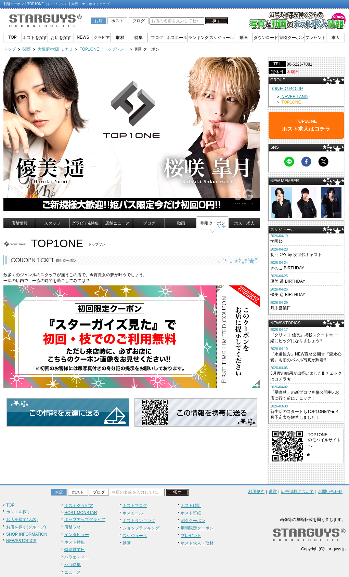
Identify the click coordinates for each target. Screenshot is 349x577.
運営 (273, 491)
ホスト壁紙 (191, 513)
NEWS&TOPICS (21, 540)
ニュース (72, 572)
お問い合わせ (330, 491)
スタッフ (52, 223)
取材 (120, 37)
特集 (138, 37)
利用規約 (256, 491)
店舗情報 (19, 223)
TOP (12, 37)
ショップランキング (140, 528)
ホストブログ (134, 505)
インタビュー (76, 534)
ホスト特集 (74, 542)
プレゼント (315, 37)
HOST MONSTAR (80, 512)
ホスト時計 (191, 505)
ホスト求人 (244, 223)
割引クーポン (292, 37)
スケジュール (221, 37)
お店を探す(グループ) (26, 527)
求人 (336, 37)
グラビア (101, 37)
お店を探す (61, 37)
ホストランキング (138, 520)
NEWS (83, 37)
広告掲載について (297, 491)
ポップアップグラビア (84, 519)
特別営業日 (74, 549)
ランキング (198, 37)
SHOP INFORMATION (26, 534)
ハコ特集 (72, 564)
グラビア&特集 (85, 223)
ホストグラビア (78, 505)
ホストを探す (35, 37)
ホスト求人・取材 (197, 543)
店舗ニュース (117, 223)
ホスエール (177, 37)
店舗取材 (72, 527)
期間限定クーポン (197, 528)
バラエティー (76, 557)
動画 (244, 37)
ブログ (138, 20)
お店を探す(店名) (22, 519)
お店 (98, 20)
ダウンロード (266, 37)
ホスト (117, 20)
